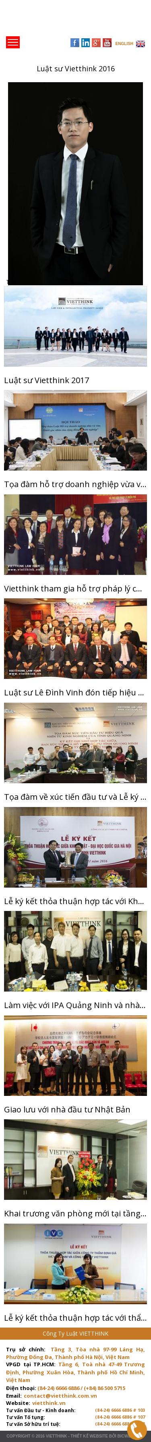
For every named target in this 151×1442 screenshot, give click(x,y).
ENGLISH (124, 43)
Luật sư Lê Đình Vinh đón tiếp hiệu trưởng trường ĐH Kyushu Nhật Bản (75, 692)
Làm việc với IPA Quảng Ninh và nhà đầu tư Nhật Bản (75, 1005)
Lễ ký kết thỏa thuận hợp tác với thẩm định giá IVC (75, 1317)
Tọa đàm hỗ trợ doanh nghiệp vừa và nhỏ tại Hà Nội (75, 484)
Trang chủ (62, 20)
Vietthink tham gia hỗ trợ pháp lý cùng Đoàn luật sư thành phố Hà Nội (75, 588)
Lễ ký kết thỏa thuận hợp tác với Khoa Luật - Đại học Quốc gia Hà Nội (75, 901)
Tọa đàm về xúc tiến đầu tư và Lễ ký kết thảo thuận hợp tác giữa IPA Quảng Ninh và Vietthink (75, 796)
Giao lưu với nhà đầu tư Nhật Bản (67, 1109)
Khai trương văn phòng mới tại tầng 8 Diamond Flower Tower (75, 1213)
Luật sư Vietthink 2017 (46, 380)
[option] (75, 183)
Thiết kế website (89, 1436)
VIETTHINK (56, 1436)
